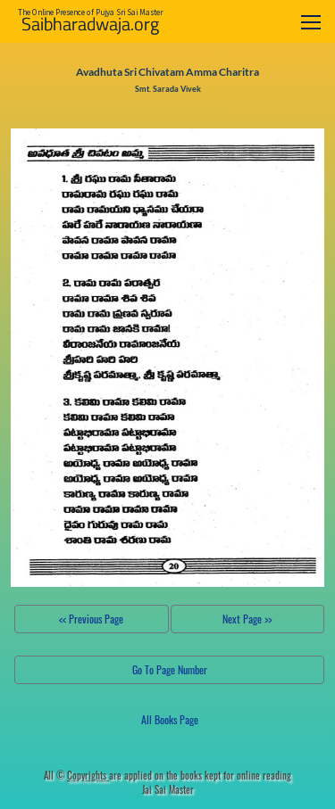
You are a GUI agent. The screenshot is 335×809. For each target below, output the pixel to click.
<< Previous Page (91, 618)
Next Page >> (247, 618)
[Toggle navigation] (311, 21)
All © (76, 775)
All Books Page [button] (169, 719)
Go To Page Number (169, 669)
